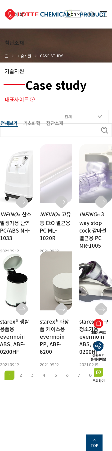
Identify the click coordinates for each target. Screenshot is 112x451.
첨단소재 (14, 42)
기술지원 (14, 71)
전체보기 (9, 123)
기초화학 (31, 123)
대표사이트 (17, 99)
